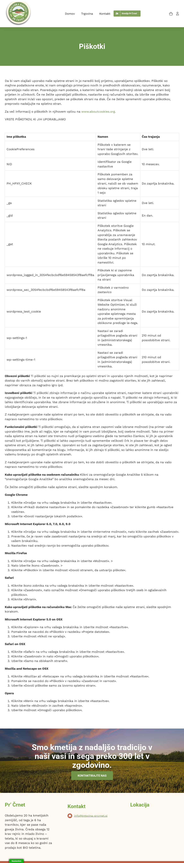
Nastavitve (16, 861)
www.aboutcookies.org (98, 111)
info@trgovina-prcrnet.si (90, 815)
